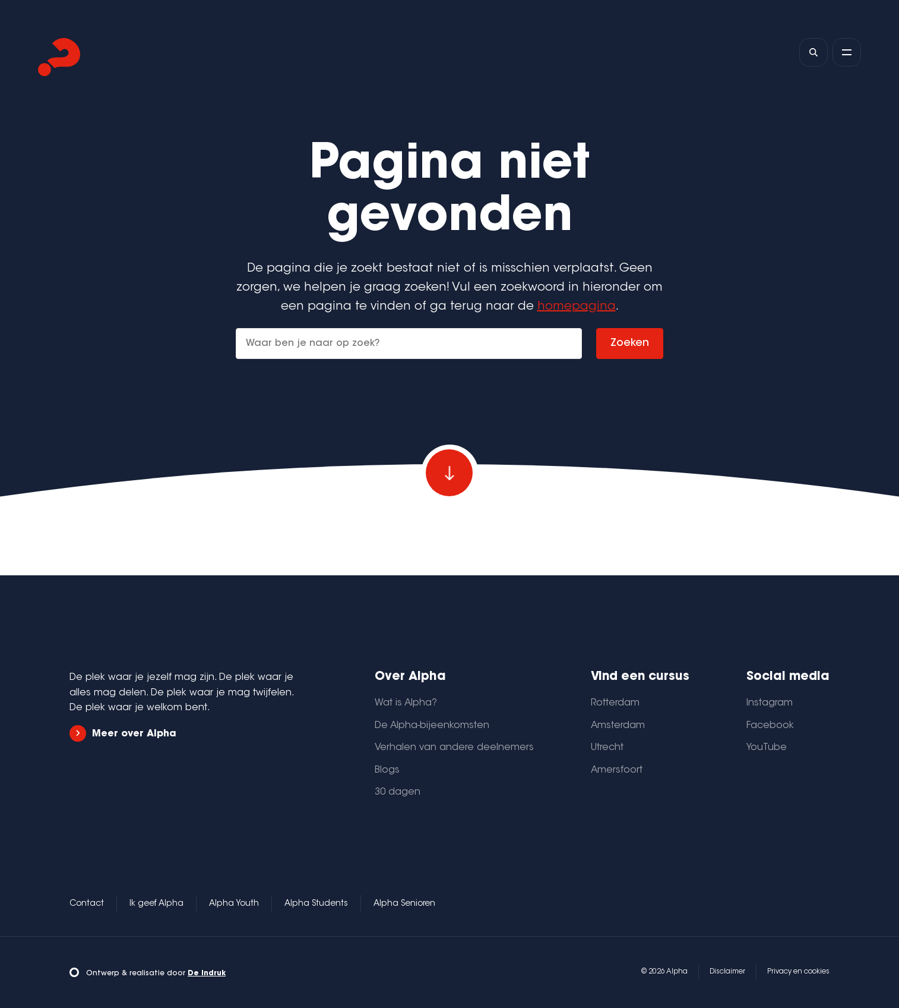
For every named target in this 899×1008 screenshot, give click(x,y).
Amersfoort (616, 770)
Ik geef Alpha (156, 904)
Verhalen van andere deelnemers (454, 747)
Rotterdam (615, 703)
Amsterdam (618, 725)
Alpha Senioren (404, 904)
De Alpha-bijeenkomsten (432, 725)
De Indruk (207, 973)
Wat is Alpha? (406, 703)
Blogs (387, 770)
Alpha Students (316, 904)
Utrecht (607, 747)
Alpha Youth (234, 904)
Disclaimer (727, 971)
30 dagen (397, 792)
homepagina (576, 307)
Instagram (769, 703)
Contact (86, 904)
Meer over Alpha (122, 734)
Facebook (770, 725)
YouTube (766, 747)
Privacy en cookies (798, 971)
